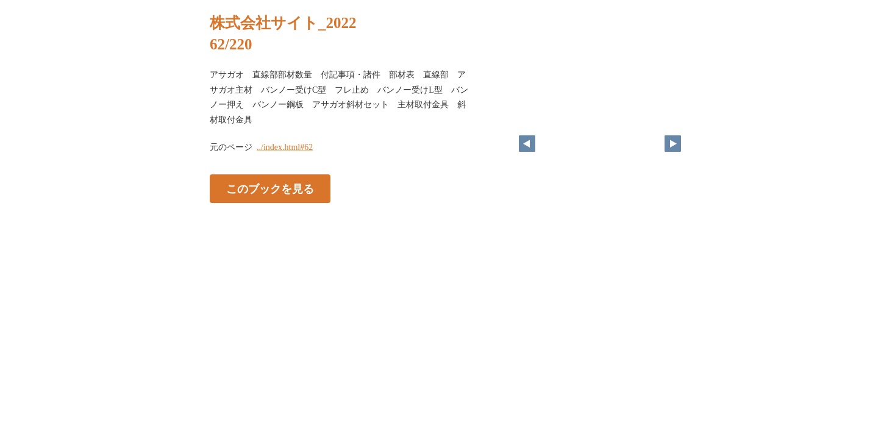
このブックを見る (270, 189)
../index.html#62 (285, 147)
